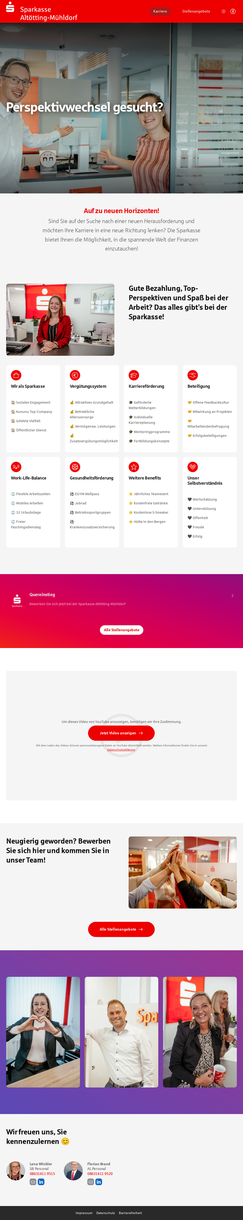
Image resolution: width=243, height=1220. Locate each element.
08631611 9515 (42, 1173)
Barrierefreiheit (130, 1213)
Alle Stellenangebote (121, 630)
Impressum (84, 1213)
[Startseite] (41, 11)
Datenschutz (105, 1213)
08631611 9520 (100, 1173)
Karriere (160, 11)
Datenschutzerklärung (121, 751)
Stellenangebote (196, 11)
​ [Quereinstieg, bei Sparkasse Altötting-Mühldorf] (121, 600)
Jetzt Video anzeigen (118, 734)
